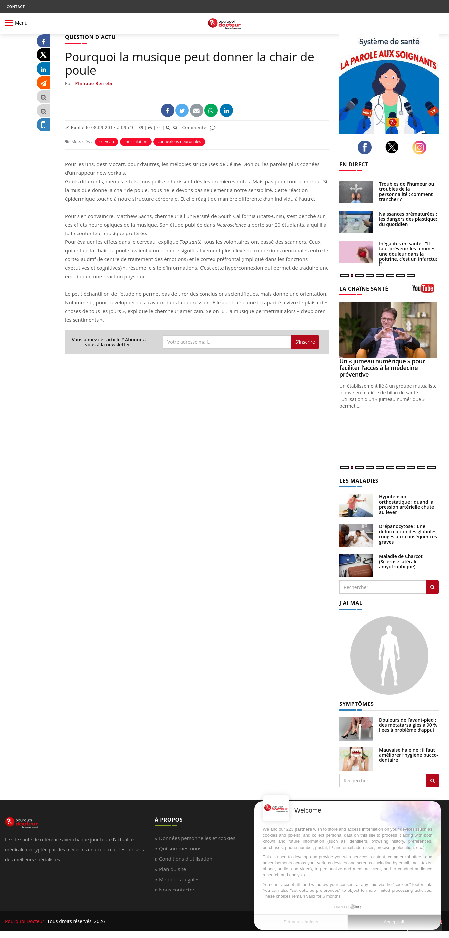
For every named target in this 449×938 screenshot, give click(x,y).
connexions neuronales (179, 141)
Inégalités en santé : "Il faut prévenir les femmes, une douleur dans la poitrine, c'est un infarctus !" (408, 253)
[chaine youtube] (425, 290)
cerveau (106, 141)
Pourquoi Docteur (25, 921)
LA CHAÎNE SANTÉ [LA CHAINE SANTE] (363, 288)
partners (303, 829)
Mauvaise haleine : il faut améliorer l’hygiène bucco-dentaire (408, 755)
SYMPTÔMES (356, 703)
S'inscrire (305, 342)
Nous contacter (177, 889)
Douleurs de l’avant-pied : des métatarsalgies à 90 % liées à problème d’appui (408, 725)
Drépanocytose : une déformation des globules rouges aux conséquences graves (408, 534)
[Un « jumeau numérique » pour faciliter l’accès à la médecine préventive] (389, 330)
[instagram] (421, 148)
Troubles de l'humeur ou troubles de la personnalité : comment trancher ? (406, 191)
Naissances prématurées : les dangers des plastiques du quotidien (408, 219)
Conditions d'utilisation (185, 858)
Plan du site (172, 869)
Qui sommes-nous (180, 848)
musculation (135, 141)
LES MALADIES (358, 480)
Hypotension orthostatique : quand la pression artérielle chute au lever (406, 504)
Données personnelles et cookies (197, 838)
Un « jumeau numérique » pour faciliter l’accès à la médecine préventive (382, 367)
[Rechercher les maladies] (432, 587)
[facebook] (366, 147)
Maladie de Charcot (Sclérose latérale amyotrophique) (401, 561)
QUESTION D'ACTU (90, 37)
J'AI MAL (350, 603)
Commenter (199, 127)
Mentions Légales (179, 879)
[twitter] (394, 147)
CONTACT (16, 6)
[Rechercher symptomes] (432, 780)
